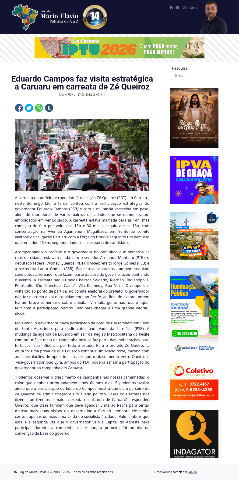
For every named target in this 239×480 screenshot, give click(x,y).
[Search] (194, 75)
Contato (190, 7)
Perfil (174, 7)
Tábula (192, 472)
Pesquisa (180, 68)
